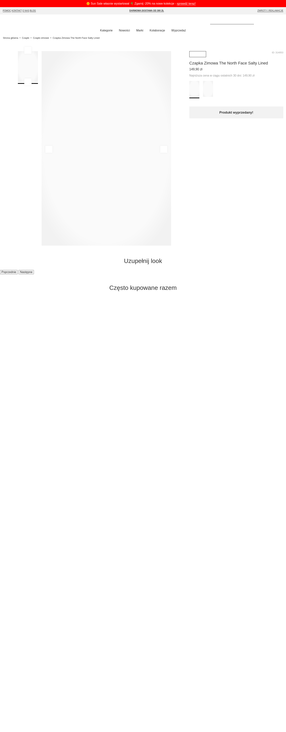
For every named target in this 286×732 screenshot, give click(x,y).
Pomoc (7, 10)
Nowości (123, 31)
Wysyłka (33, 445)
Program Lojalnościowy (86, 450)
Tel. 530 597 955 (149, 444)
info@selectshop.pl (134, 448)
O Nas (27, 10)
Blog (34, 10)
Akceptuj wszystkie (128, 726)
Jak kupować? (37, 440)
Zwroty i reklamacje (270, 10)
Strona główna (11, 38)
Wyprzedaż (180, 31)
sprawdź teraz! (189, 3)
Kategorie (104, 31)
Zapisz (246, 402)
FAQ (30, 461)
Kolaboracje (158, 31)
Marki (139, 31)
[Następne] (280, 325)
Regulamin (77, 440)
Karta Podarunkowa (84, 455)
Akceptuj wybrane (159, 726)
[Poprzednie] (5, 325)
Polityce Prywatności (269, 719)
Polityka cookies (81, 461)
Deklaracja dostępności (86, 466)
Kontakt (17, 10)
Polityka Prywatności (84, 445)
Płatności (33, 455)
